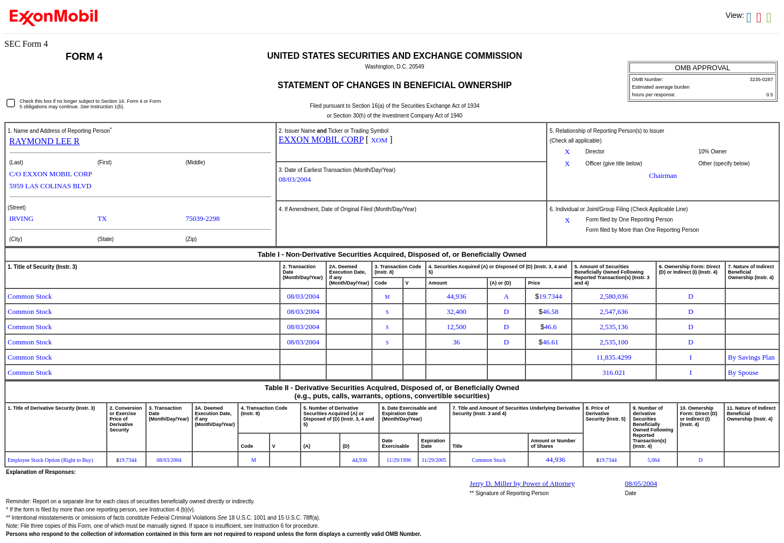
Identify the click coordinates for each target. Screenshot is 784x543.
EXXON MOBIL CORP (321, 139)
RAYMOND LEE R (44, 141)
